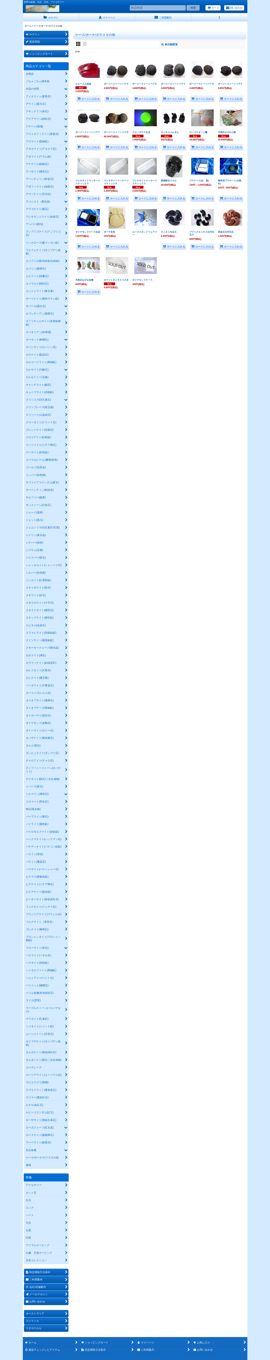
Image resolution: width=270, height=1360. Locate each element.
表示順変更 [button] (169, 44)
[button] (219, 17)
